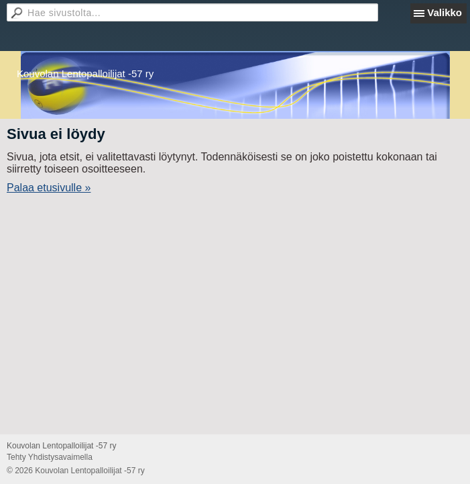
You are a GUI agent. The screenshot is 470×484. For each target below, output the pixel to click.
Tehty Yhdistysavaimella (50, 457)
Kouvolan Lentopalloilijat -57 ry (85, 73)
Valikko (444, 12)
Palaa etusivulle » (49, 187)
